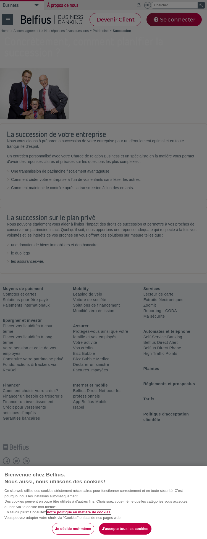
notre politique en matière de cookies (79, 512)
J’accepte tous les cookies (125, 529)
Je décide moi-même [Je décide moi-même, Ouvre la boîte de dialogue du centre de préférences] (73, 529)
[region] (103, 502)
